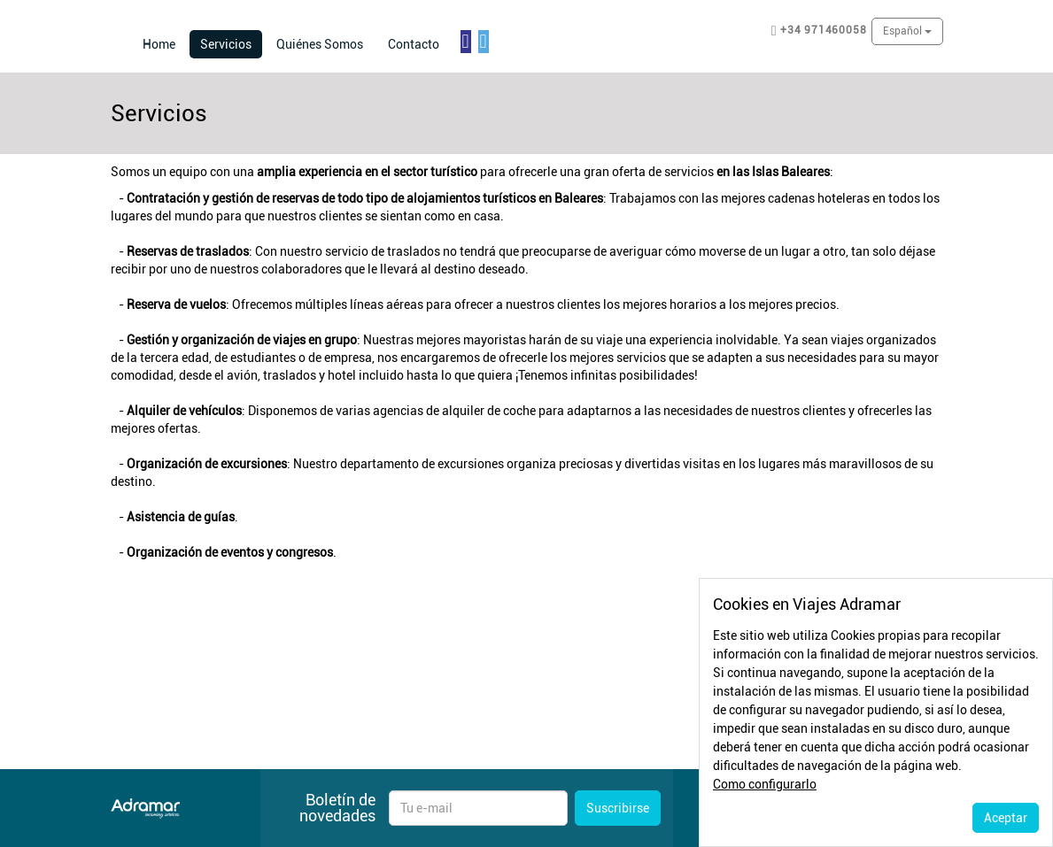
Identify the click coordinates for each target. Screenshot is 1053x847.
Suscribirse (617, 808)
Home (159, 44)
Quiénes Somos (319, 44)
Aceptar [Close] (1005, 818)
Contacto (413, 44)
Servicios (231, 43)
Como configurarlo (765, 784)
